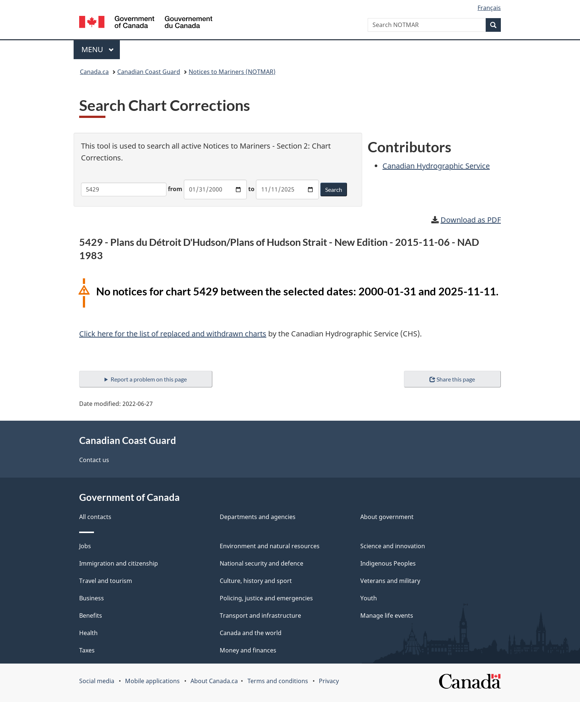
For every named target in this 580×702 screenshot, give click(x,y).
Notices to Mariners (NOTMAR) (232, 72)
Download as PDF (471, 220)
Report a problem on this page (149, 379)
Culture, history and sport (256, 581)
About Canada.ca (214, 681)
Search (333, 189)
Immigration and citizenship (118, 563)
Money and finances (248, 650)
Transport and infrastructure (260, 615)
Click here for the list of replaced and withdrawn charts (172, 334)
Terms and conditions (277, 681)
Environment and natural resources (270, 546)
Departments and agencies (258, 517)
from (175, 189)
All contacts (95, 517)
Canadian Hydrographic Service (436, 166)
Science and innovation (392, 546)
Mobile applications (152, 681)
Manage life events (386, 615)
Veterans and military (390, 581)
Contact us (94, 460)
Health (88, 633)
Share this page (452, 379)
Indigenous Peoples (388, 563)
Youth (368, 598)
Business (91, 598)
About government (387, 517)
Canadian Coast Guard (148, 72)
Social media (96, 681)
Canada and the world (250, 633)
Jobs (85, 546)
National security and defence (261, 563)
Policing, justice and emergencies (266, 598)
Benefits (90, 615)
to (251, 189)
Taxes (87, 650)
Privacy (329, 681)
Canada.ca (94, 72)
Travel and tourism (105, 581)
